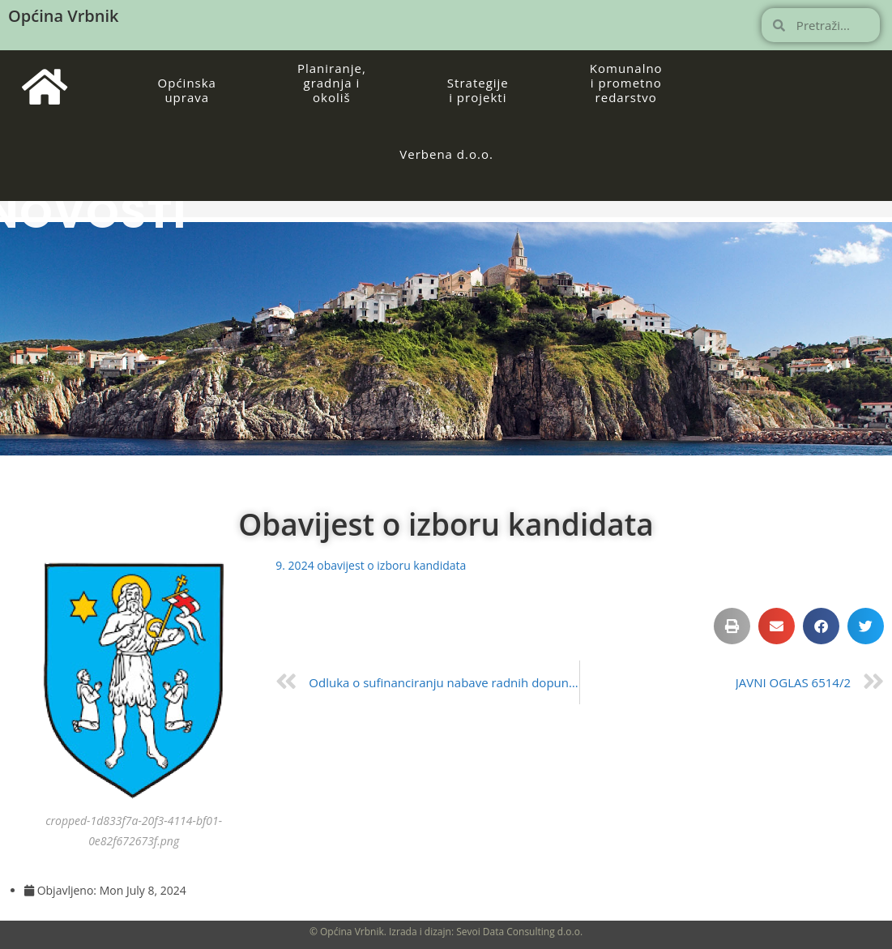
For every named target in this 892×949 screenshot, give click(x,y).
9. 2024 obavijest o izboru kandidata (370, 565)
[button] (732, 626)
